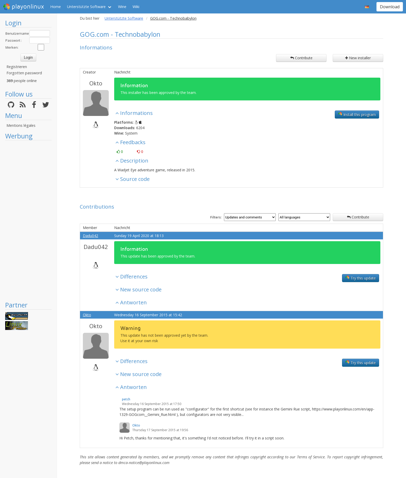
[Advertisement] (28, 220)
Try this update (360, 278)
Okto (95, 83)
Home (55, 6)
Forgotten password (24, 72)
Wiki (136, 6)
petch (126, 399)
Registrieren (16, 66)
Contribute (301, 57)
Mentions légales (20, 125)
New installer (358, 57)
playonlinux (23, 6)
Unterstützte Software (86, 6)
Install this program (357, 114)
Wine (122, 6)
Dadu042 (90, 235)
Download (390, 7)
